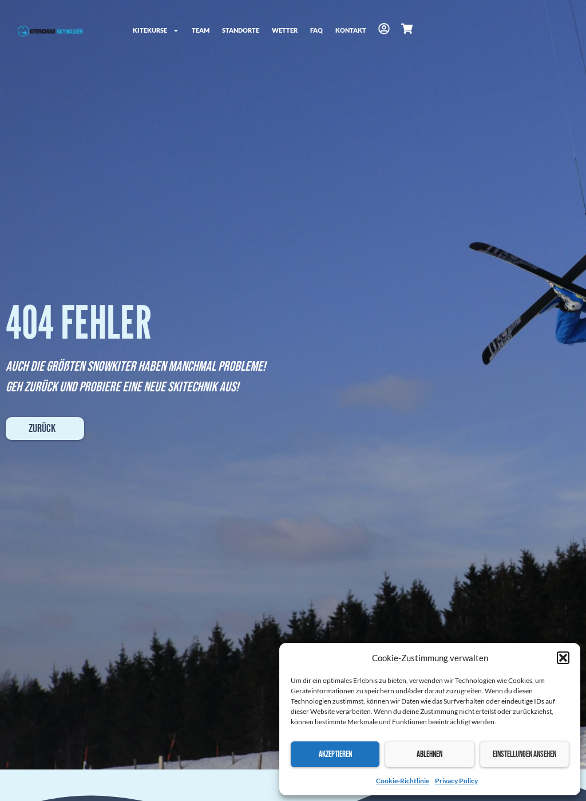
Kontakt (350, 30)
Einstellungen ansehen (524, 754)
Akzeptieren (335, 754)
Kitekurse (156, 31)
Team (200, 30)
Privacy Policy (456, 780)
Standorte (240, 30)
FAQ (316, 30)
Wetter (285, 30)
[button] (563, 657)
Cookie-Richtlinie (402, 780)
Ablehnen (429, 754)
